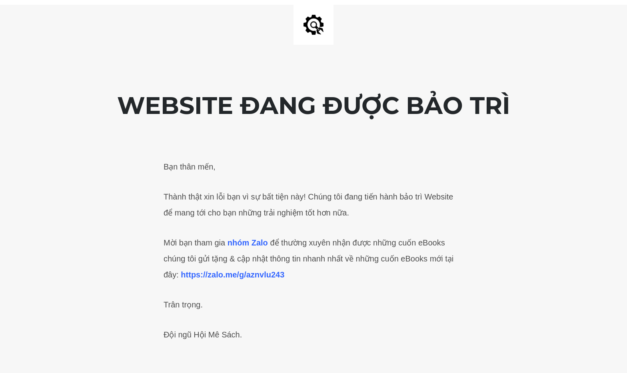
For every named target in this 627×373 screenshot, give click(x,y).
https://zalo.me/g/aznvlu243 (232, 274)
